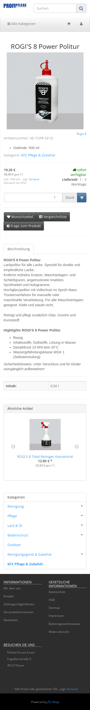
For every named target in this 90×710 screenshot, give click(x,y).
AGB (52, 600)
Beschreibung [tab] (18, 249)
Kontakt (9, 596)
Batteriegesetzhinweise (64, 624)
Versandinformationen (19, 612)
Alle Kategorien (21, 23)
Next (77, 447)
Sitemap (54, 608)
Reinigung (46, 506)
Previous (13, 447)
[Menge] (33, 197)
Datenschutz (57, 592)
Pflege (46, 515)
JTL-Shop (53, 702)
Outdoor (14, 544)
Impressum (56, 616)
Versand (34, 179)
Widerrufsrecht (59, 632)
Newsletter (11, 620)
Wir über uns (12, 588)
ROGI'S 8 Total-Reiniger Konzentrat (45, 456)
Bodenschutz (46, 534)
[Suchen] (55, 8)
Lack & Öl (46, 525)
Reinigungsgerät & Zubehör (46, 554)
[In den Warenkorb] (81, 197)
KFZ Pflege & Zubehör (38, 155)
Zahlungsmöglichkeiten (19, 604)
